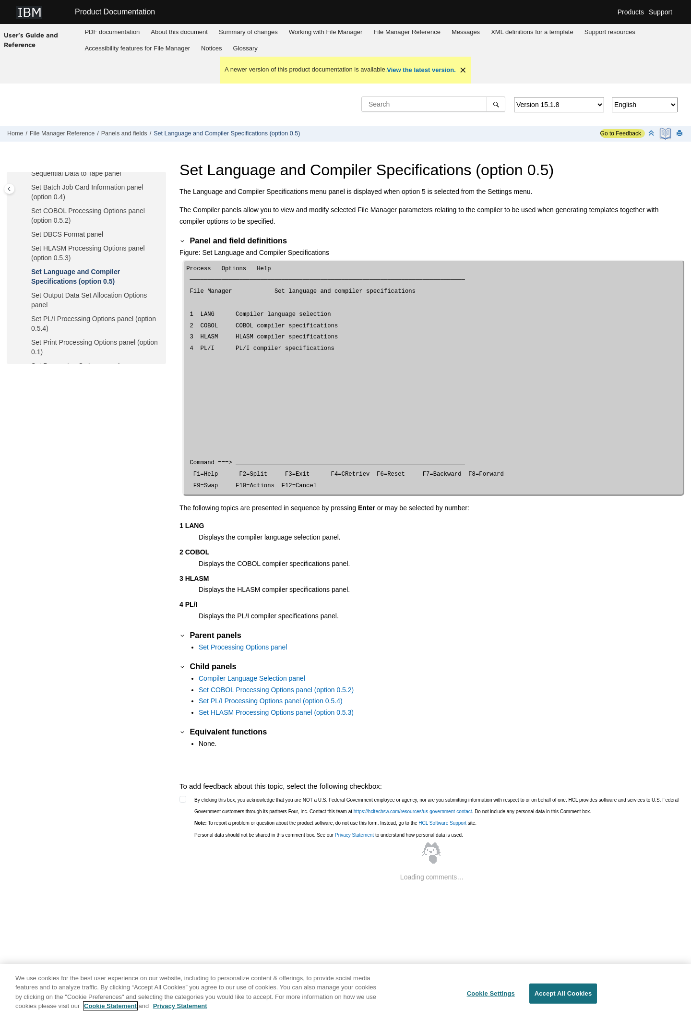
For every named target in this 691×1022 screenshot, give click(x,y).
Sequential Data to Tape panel (76, 173)
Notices (211, 48)
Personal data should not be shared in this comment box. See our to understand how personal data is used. (328, 835)
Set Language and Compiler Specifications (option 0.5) (227, 133)
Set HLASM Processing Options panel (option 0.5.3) (276, 712)
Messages (466, 32)
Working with (326, 32)
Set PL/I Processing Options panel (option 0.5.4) (271, 701)
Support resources (609, 32)
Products (631, 12)
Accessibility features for (137, 48)
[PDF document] (666, 134)
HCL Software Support (442, 823)
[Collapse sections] (652, 133)
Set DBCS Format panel (67, 234)
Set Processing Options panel (243, 647)
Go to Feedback (620, 133)
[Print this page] (680, 133)
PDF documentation (112, 32)
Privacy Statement (354, 835)
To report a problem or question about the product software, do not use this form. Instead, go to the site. (335, 823)
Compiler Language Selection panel (252, 678)
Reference (406, 32)
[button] (27, 174)
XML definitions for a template (532, 32)
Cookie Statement (110, 1010)
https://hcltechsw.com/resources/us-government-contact (413, 811)
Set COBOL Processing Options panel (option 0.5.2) (276, 690)
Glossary (245, 48)
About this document (179, 32)
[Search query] (433, 104)
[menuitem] (112, 32)
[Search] (496, 104)
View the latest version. (421, 69)
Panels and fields (124, 133)
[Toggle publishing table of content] (9, 189)
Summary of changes (248, 32)
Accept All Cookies (563, 997)
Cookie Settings (491, 997)
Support (660, 12)
